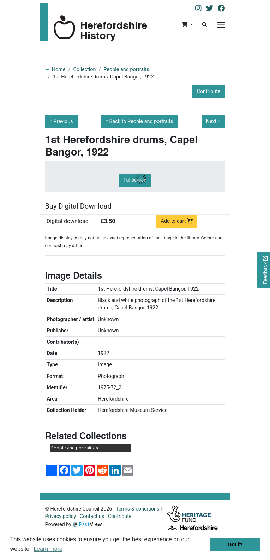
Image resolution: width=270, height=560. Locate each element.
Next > (213, 121)
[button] (187, 24)
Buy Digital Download (78, 206)
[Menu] (221, 24)
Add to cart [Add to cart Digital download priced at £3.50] (177, 221)
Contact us (92, 516)
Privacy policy (60, 516)
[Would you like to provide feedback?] (263, 270)
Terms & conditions (138, 509)
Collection (84, 69)
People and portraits (126, 69)
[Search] (204, 24)
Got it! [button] (235, 544)
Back (141, 121)
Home (59, 69)
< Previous (61, 121)
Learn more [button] (48, 549)
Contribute (209, 91)
